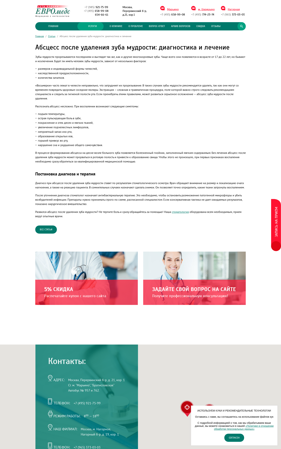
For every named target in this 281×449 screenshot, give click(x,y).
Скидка (200, 26)
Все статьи (46, 229)
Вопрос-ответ (157, 26)
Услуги (90, 26)
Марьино (173, 9)
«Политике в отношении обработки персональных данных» (243, 427)
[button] (187, 408)
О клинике (116, 26)
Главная (53, 26)
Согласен (234, 438)
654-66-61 (101, 14)
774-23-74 (202, 14)
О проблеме (135, 26)
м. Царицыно (206, 9)
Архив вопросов (180, 26)
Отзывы (216, 26)
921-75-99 (96, 7)
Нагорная (234, 9)
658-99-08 (96, 11)
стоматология (180, 212)
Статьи (51, 36)
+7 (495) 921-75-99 (87, 403)
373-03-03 (233, 14)
